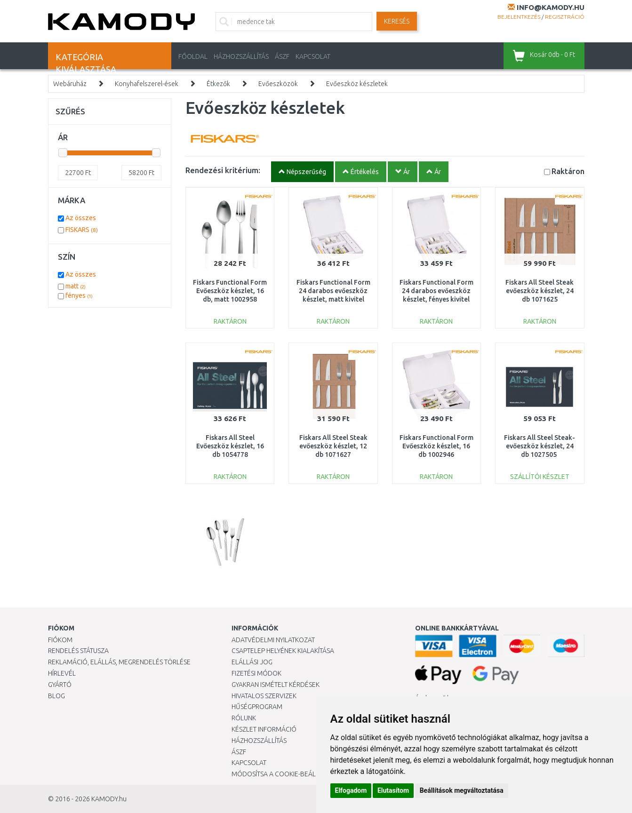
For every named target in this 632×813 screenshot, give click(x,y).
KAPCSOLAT (313, 56)
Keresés (396, 21)
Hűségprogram (257, 706)
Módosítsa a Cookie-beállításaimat (290, 774)
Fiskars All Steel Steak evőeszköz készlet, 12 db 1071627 (333, 446)
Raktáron (568, 171)
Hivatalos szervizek (264, 696)
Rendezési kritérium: (222, 170)
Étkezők (218, 84)
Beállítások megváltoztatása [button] (462, 790)
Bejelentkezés (518, 17)
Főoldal (193, 56)
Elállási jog (252, 662)
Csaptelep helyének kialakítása (283, 650)
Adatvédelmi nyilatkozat (273, 640)
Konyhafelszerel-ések (146, 84)
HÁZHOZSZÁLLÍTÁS (241, 56)
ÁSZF (282, 56)
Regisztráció (564, 17)
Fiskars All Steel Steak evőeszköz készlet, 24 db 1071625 (539, 291)
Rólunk (244, 718)
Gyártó (60, 684)
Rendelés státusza (78, 650)
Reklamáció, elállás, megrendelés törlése (119, 662)
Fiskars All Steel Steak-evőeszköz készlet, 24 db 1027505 (539, 446)
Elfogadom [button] (351, 790)
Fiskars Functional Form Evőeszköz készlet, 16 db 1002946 (436, 446)
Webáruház (70, 84)
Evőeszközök (278, 84)
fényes (79, 295)
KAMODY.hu (109, 799)
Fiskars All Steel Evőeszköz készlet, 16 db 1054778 (230, 446)
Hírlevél (62, 673)
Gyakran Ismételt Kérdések (276, 684)
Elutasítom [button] (393, 790)
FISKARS (81, 229)
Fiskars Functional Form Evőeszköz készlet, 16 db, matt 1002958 (230, 291)
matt (75, 286)
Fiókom (60, 640)
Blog (56, 696)
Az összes (80, 218)
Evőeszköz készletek (357, 84)
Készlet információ (264, 729)
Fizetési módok (256, 673)
